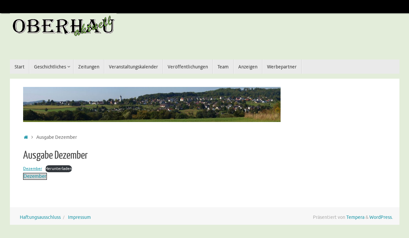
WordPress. (381, 217)
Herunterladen (58, 168)
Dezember (32, 168)
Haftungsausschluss (40, 217)
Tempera (355, 217)
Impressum (79, 217)
